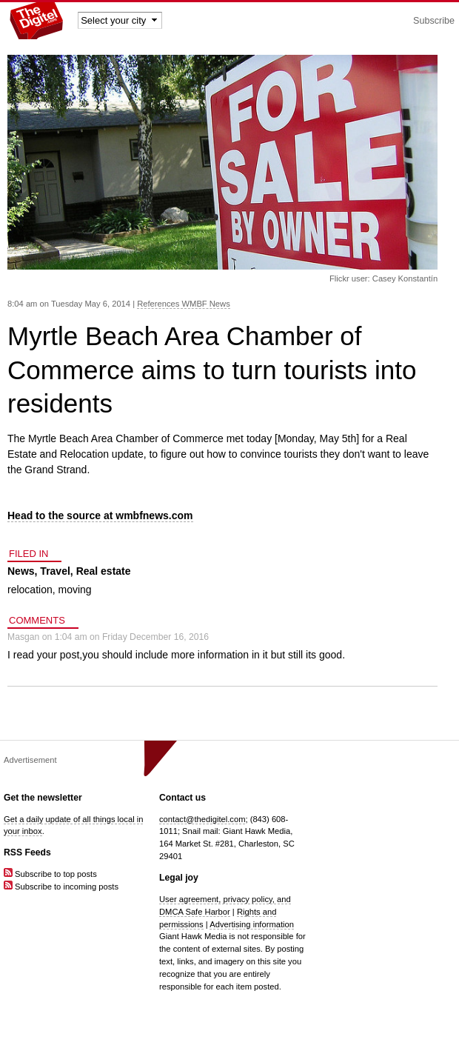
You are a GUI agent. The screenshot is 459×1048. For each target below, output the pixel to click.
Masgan (23, 637)
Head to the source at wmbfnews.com (100, 515)
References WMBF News (183, 303)
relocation (30, 589)
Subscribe (434, 21)
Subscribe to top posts (50, 874)
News (21, 571)
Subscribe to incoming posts (61, 886)
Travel (55, 571)
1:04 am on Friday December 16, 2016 (132, 637)
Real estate (103, 571)
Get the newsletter (43, 797)
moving (74, 589)
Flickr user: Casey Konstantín (383, 278)
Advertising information (252, 924)
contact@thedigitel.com (202, 819)
